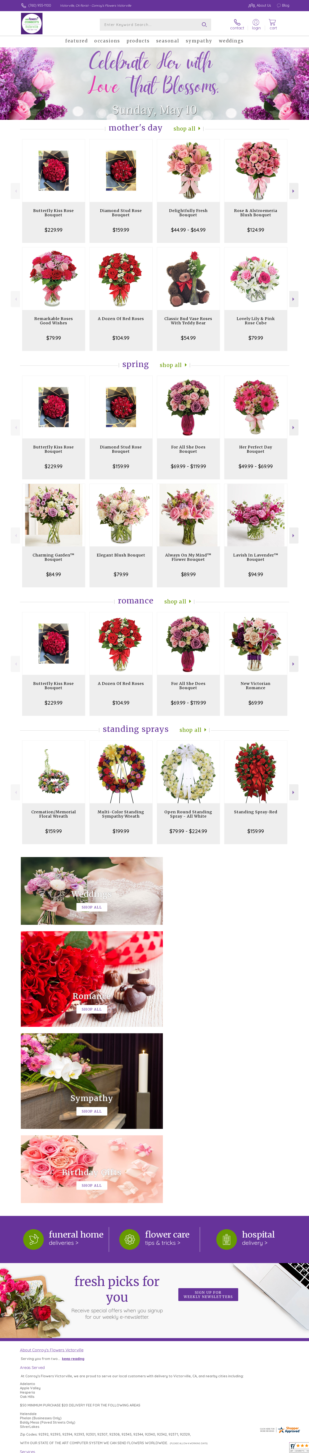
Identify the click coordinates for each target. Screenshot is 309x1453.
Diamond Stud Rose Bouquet (121, 212)
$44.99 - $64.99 (188, 230)
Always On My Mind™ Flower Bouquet (188, 557)
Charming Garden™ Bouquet (53, 557)
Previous (15, 191)
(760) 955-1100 (39, 5)
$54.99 (188, 338)
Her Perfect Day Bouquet (255, 449)
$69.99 (255, 702)
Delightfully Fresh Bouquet (188, 212)
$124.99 (255, 230)
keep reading (73, 1182)
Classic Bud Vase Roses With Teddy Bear (188, 320)
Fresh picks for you (117, 1121)
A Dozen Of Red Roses (121, 318)
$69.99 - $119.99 (188, 466)
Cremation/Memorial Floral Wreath (53, 814)
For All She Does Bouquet (188, 449)
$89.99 (188, 574)
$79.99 (53, 338)
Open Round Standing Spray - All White (188, 814)
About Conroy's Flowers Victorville (51, 1173)
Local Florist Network (249, 1449)
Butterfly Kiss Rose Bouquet (53, 212)
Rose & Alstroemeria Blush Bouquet (255, 212)
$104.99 (120, 338)
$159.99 (121, 230)
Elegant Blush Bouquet (121, 555)
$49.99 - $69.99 (256, 466)
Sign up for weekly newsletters (208, 1118)
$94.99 (255, 574)
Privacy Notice (217, 1449)
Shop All (184, 128)
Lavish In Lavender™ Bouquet (255, 557)
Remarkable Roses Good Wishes (53, 320)
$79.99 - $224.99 (188, 831)
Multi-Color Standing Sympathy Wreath (121, 814)
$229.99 (53, 230)
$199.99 (121, 831)
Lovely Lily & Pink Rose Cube (256, 320)
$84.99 (53, 574)
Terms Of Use (190, 1449)
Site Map (277, 1449)
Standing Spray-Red (255, 811)
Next (293, 191)
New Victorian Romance (256, 685)
